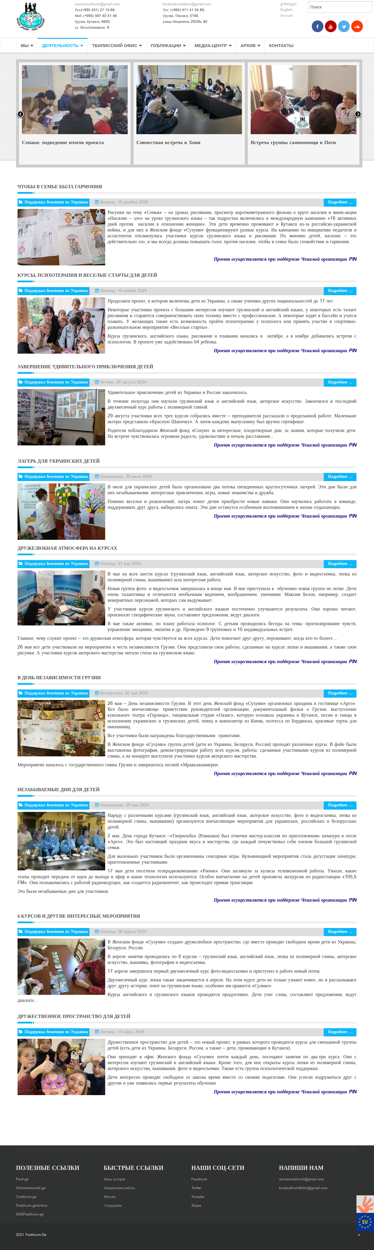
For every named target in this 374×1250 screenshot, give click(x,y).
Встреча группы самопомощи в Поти (293, 143)
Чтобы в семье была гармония (60, 186)
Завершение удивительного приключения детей (85, 366)
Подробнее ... (340, 202)
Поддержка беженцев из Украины (56, 202)
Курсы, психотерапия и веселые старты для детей (87, 275)
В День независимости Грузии (59, 677)
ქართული (288, 4)
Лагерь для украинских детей (59, 461)
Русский (286, 16)
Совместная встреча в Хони (168, 143)
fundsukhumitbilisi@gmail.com (187, 4)
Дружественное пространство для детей (74, 1016)
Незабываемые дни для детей (59, 789)
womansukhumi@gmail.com (97, 4)
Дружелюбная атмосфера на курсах (67, 548)
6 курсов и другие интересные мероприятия (79, 916)
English (286, 10)
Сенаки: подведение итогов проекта (63, 143)
